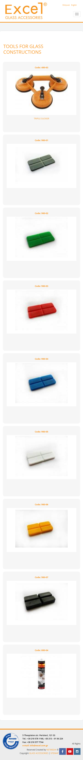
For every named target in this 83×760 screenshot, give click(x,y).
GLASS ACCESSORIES (38, 753)
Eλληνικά (66, 5)
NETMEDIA (51, 749)
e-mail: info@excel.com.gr (35, 745)
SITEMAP (54, 753)
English (74, 5)
